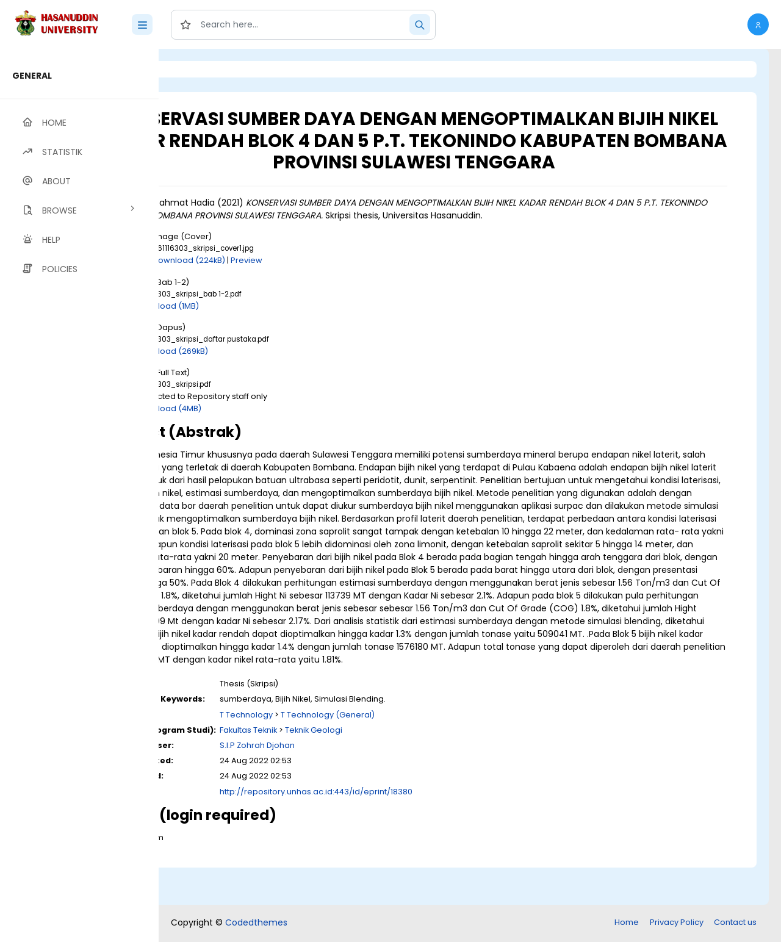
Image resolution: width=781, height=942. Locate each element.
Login (210, 69)
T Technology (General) (427, 753)
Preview (346, 260)
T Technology (345, 753)
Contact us (735, 923)
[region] (79, 495)
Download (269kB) (271, 351)
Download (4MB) (268, 408)
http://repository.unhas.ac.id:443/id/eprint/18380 (415, 830)
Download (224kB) (288, 260)
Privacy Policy (677, 923)
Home (626, 923)
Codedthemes (256, 924)
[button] (758, 24)
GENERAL (32, 76)
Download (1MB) (266, 306)
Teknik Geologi (413, 768)
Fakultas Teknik (347, 768)
